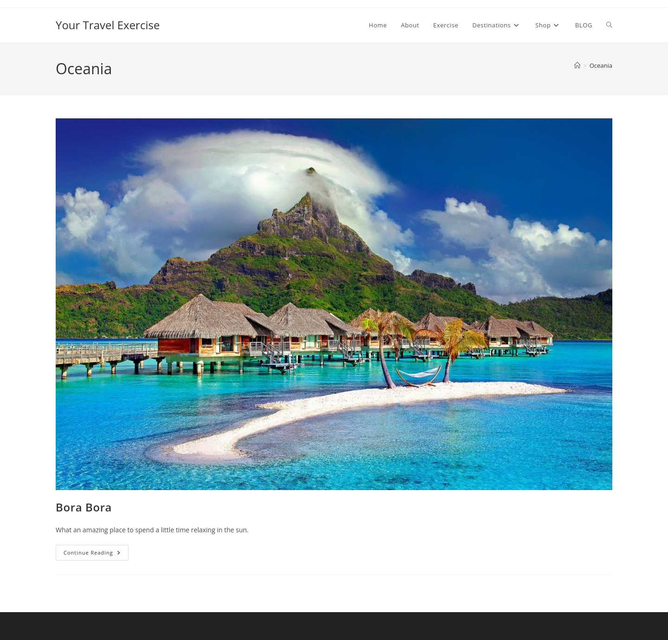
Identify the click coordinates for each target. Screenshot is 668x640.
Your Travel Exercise (108, 24)
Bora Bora (84, 507)
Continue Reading (96, 554)
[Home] (577, 65)
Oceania (601, 65)
